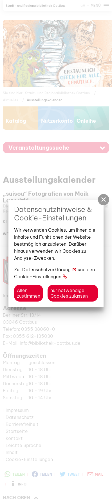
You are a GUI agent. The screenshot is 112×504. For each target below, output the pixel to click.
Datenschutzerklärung (46, 269)
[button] (103, 199)
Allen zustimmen (28, 293)
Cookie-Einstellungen (37, 276)
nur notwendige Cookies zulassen (69, 293)
